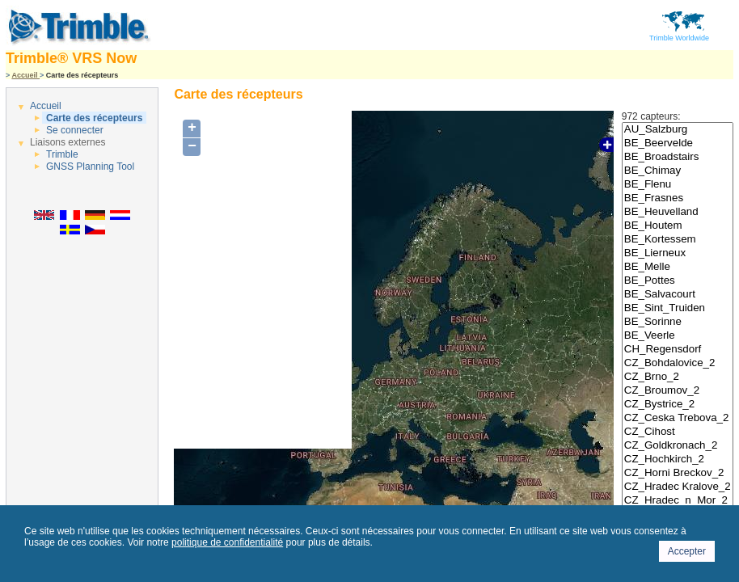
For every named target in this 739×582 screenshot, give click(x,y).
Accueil (25, 75)
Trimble (62, 154)
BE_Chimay (678, 171)
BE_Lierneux (678, 253)
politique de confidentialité (227, 542)
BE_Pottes (678, 281)
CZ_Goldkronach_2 (678, 446)
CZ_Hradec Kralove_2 (678, 487)
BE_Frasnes (678, 198)
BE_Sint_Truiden (678, 308)
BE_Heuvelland (678, 212)
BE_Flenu (678, 185)
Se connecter (74, 130)
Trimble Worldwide (679, 34)
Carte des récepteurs (94, 118)
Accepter (687, 551)
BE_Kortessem (678, 240)
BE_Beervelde (678, 143)
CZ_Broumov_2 (678, 391)
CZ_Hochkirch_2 (678, 459)
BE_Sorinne (678, 322)
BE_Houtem (678, 226)
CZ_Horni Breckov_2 (678, 473)
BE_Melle (678, 267)
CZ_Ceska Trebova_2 (678, 418)
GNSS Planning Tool (90, 166)
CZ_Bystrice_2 (678, 404)
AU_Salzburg (678, 130)
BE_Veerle (678, 336)
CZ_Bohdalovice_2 (678, 363)
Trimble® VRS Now (71, 58)
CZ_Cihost (678, 432)
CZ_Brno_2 (678, 377)
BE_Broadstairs (678, 157)
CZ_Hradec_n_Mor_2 (678, 501)
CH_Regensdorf (678, 349)
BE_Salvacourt (678, 295)
